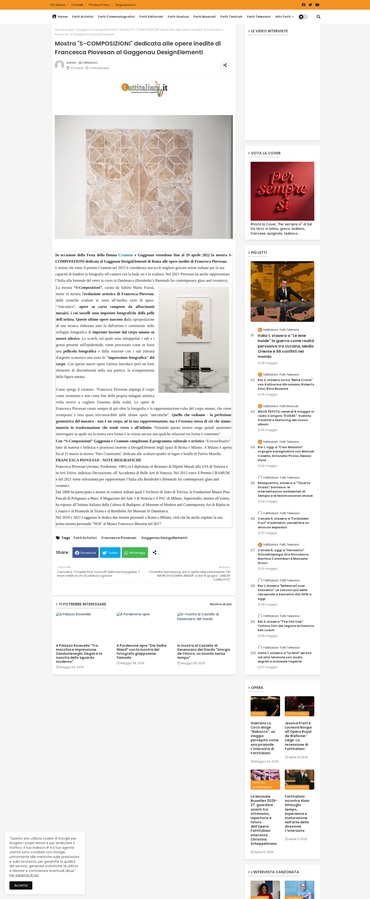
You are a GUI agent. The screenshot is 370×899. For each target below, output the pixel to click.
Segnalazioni (125, 5)
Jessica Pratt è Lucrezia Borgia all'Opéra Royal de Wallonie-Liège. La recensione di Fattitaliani (298, 736)
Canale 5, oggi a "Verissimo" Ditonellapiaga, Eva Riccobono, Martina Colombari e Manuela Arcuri (283, 556)
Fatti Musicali (204, 16)
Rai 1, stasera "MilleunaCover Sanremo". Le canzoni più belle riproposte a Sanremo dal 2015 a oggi (284, 592)
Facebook (88, 553)
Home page (64, 29)
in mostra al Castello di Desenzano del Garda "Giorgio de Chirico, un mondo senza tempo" (203, 652)
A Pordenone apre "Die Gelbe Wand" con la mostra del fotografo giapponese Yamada (142, 652)
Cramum (125, 255)
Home (59, 16)
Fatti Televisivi (259, 16)
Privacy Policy (99, 5)
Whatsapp (137, 553)
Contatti (77, 5)
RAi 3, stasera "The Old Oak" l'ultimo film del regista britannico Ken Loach (286, 626)
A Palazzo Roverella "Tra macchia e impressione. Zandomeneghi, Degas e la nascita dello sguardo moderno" (79, 654)
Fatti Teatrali (231, 16)
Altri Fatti (283, 16)
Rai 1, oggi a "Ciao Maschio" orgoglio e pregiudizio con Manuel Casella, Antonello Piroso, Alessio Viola (286, 453)
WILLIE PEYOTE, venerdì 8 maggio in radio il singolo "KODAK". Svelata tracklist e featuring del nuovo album (286, 418)
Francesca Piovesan (118, 538)
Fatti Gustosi (178, 16)
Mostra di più (221, 604)
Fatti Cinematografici (116, 16)
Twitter (113, 553)
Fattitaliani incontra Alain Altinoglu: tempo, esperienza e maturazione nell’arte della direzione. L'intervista (297, 813)
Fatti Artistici (82, 16)
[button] (318, 16)
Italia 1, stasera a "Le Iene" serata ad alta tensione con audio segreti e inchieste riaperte (284, 657)
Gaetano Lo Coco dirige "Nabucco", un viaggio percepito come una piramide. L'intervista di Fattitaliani (265, 738)
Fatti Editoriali (151, 16)
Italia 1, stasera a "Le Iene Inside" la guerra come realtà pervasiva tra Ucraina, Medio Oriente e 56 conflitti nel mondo (286, 346)
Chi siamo (58, 5)
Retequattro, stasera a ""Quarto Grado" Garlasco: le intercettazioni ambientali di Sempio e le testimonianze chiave (285, 489)
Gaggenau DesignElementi (96, 29)
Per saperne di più (24, 875)
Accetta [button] (21, 885)
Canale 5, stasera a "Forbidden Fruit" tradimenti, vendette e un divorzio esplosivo (283, 523)
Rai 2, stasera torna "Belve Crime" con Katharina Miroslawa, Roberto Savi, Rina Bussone (286, 384)
